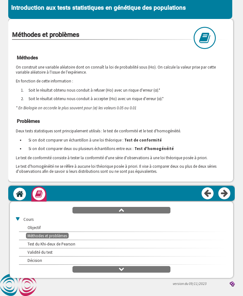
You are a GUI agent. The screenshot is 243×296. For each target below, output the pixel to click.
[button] (121, 209)
